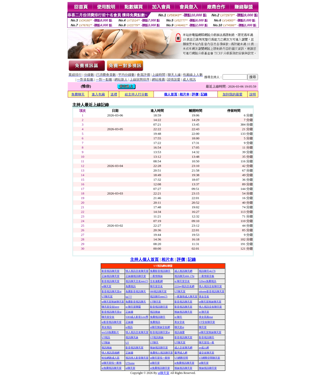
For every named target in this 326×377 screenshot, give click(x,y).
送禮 (114, 94)
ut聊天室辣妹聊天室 (113, 301)
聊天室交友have (110, 306)
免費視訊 (131, 286)
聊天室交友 (156, 286)
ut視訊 (129, 327)
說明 (252, 94)
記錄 (204, 94)
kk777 (129, 296)
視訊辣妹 (155, 311)
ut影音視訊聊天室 (111, 322)
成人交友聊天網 (183, 347)
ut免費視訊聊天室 (184, 362)
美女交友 (204, 296)
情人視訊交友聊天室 (137, 271)
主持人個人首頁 (144, 259)
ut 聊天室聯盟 (133, 306)
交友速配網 (156, 281)
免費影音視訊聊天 (160, 271)
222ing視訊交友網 (184, 286)
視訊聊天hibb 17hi (184, 276)
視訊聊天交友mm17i (137, 281)
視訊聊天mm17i (158, 296)
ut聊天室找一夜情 (160, 357)
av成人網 (204, 347)
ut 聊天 (178, 316)
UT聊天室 (179, 291)
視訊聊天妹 (132, 337)
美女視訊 (107, 327)
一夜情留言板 (206, 276)
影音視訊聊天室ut (111, 291)
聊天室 (203, 327)
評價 (195, 94)
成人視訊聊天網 (183, 271)
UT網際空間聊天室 (209, 357)
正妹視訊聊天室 (110, 276)
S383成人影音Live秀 (137, 316)
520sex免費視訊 (207, 281)
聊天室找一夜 (206, 342)
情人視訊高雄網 (110, 352)
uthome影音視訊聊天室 (211, 291)
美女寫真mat (206, 316)
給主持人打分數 (136, 94)
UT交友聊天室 (207, 322)
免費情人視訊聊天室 (161, 352)
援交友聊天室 (206, 352)
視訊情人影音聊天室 (137, 357)
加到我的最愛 (232, 94)
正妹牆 (129, 311)
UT (127, 342)
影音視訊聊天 (206, 337)
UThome (130, 363)
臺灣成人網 (180, 352)
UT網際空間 (181, 357)
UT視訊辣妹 (157, 337)
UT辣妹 (106, 342)
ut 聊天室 (204, 311)
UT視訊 (106, 337)
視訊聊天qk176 (207, 271)
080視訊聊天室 (158, 291)
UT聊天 (154, 342)
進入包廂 (98, 94)
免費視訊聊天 (157, 316)
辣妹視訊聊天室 (183, 311)
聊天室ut (179, 327)
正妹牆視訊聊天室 (136, 276)
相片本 (184, 94)
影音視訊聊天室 (110, 271)
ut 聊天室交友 (182, 281)
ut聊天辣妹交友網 (160, 327)
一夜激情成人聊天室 (185, 296)
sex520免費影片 (110, 332)
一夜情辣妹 (156, 276)
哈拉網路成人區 (110, 357)
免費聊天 (78, 94)
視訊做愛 (179, 332)
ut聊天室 (106, 286)
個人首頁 (170, 94)
